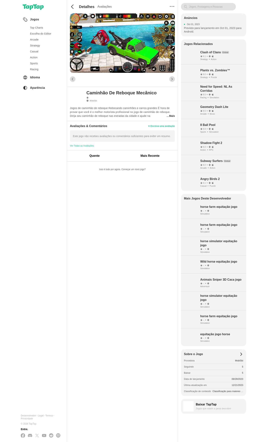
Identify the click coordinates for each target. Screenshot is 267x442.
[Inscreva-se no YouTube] (44, 435)
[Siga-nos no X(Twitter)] (37, 435)
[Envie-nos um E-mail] (58, 435)
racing (34, 69)
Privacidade (27, 418)
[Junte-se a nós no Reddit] (51, 435)
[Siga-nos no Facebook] (23, 435)
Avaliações (104, 6)
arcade (34, 39)
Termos (49, 415)
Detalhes (86, 7)
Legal (41, 415)
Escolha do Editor (40, 33)
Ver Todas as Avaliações (82, 145)
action (34, 57)
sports (34, 63)
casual (34, 51)
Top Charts (36, 27)
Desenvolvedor (28, 415)
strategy (35, 45)
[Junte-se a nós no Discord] (30, 435)
